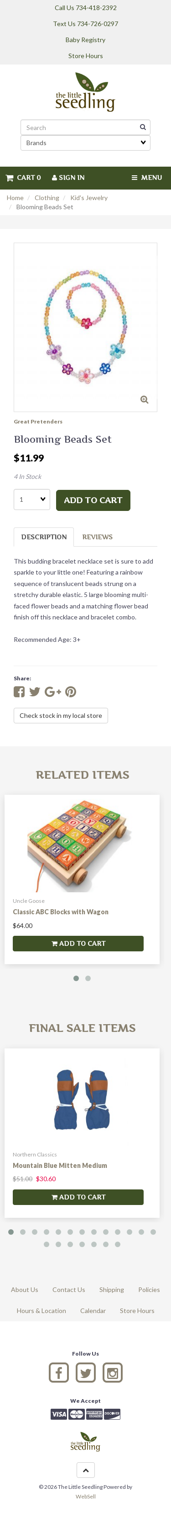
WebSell (86, 1496)
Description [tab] (44, 537)
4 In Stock (27, 476)
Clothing (47, 197)
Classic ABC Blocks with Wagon (61, 912)
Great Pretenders (38, 421)
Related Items (82, 775)
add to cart (93, 500)
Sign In (68, 177)
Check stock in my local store (61, 715)
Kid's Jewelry (89, 197)
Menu (147, 177)
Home (15, 197)
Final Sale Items (82, 1028)
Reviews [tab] (97, 537)
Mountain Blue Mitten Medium (60, 1165)
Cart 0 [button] (23, 177)
